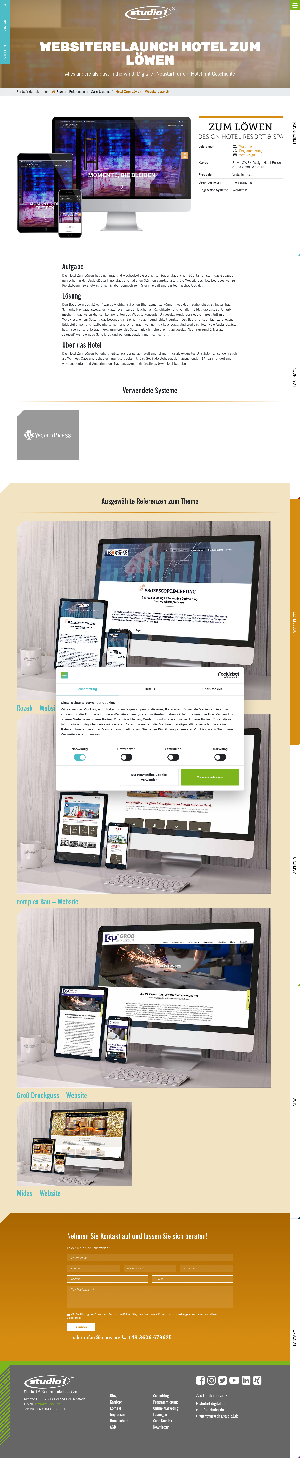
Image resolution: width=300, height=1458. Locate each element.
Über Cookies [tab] (212, 689)
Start (59, 92)
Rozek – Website (38, 708)
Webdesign (247, 155)
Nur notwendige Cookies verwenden (149, 777)
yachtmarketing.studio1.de (219, 1416)
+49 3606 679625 (147, 1337)
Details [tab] (150, 689)
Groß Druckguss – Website (52, 1095)
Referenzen (77, 92)
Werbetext (246, 147)
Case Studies (100, 92)
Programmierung (250, 151)
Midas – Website (39, 1193)
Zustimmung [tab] (87, 689)
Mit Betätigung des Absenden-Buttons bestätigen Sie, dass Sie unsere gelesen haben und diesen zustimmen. (142, 1316)
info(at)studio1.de (47, 1404)
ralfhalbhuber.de (211, 1409)
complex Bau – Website (47, 901)
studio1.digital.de (212, 1403)
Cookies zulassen (209, 777)
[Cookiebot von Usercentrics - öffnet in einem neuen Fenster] (221, 675)
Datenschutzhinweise (171, 1314)
